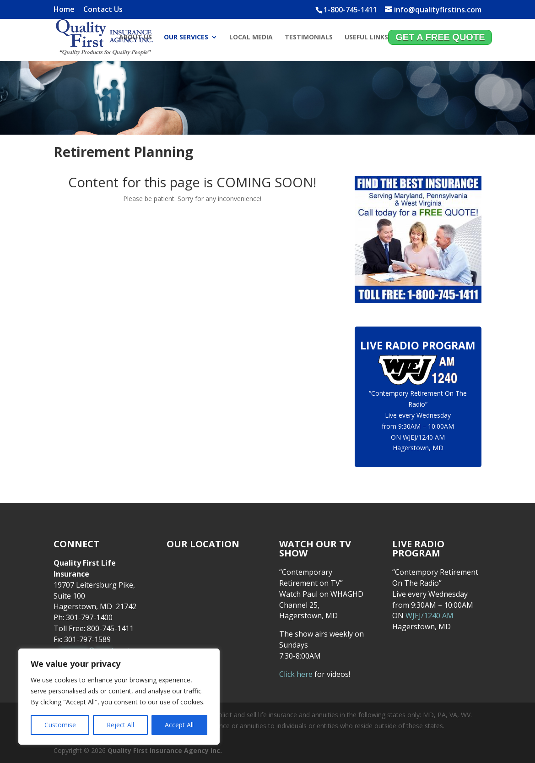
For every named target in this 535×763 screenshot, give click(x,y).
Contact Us (103, 9)
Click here (296, 674)
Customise (60, 724)
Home (64, 9)
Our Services (186, 38)
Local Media (251, 38)
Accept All (179, 724)
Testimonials (309, 38)
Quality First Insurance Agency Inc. (165, 750)
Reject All (120, 724)
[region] (119, 697)
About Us (135, 38)
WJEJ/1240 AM (424, 437)
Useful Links (366, 38)
